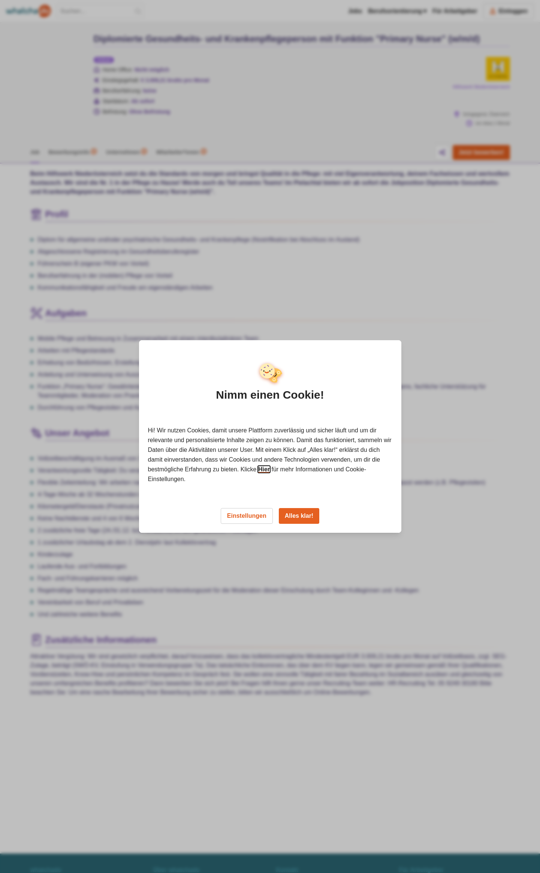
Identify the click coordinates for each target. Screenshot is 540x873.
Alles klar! (299, 516)
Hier (264, 469)
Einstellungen (246, 516)
